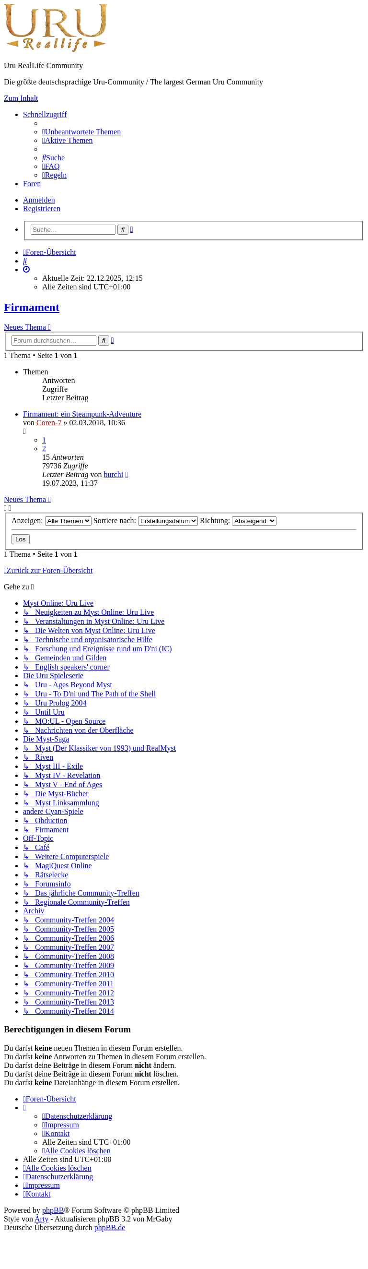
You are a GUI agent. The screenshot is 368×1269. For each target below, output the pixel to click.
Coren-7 (48, 423)
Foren (32, 184)
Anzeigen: (52, 520)
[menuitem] (81, 132)
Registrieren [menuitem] (41, 208)
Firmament (31, 307)
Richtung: (238, 520)
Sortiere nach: (145, 520)
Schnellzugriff (45, 114)
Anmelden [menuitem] (39, 200)
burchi (113, 474)
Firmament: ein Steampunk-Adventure (82, 414)
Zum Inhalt (21, 98)
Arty (41, 1219)
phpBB (53, 1210)
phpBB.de (109, 1227)
